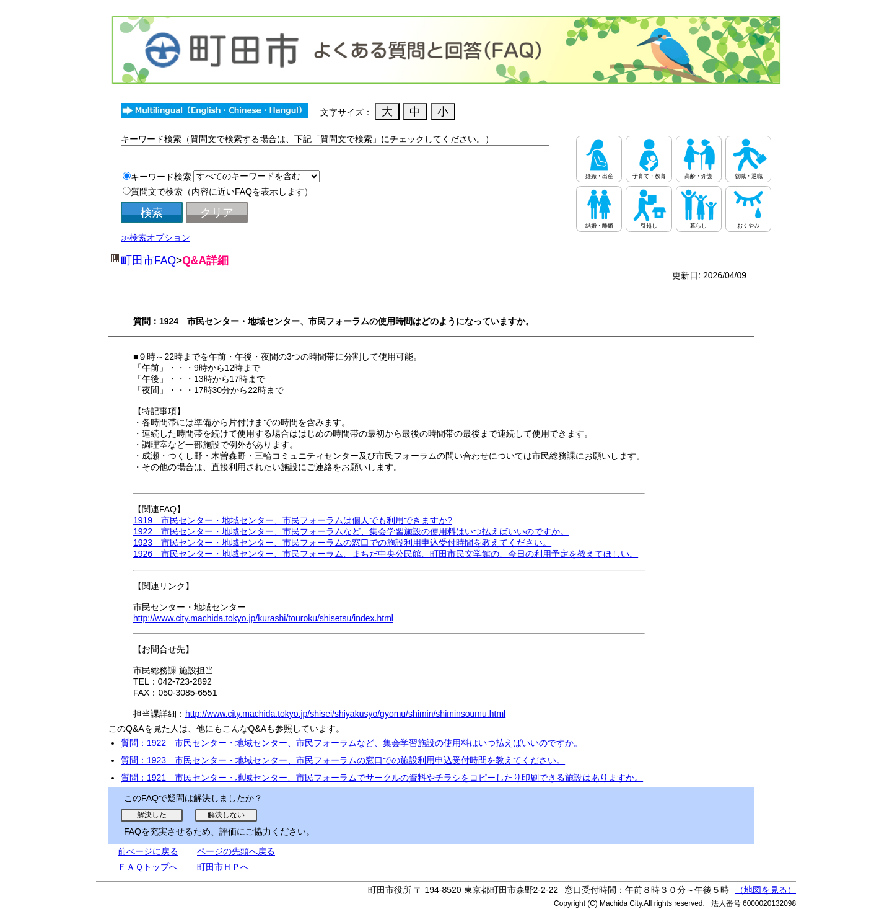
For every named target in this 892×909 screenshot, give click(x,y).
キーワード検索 (161, 177)
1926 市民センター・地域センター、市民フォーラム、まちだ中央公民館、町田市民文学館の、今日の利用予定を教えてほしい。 (385, 554)
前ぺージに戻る (148, 851)
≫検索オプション (155, 237)
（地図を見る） (765, 890)
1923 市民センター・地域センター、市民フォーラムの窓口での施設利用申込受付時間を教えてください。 (342, 543)
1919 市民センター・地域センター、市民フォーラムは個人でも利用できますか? (292, 520)
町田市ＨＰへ (223, 867)
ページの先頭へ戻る (236, 851)
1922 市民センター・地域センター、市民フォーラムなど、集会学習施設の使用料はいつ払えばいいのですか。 (351, 531)
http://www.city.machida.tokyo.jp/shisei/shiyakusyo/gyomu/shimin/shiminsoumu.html (345, 714)
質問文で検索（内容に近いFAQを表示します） (222, 192)
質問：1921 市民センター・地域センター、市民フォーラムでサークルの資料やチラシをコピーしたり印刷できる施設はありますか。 (382, 778)
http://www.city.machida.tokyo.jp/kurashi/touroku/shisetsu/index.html (263, 618)
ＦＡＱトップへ (148, 867)
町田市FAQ (148, 260)
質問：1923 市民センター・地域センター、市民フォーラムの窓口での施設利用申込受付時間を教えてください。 (343, 760)
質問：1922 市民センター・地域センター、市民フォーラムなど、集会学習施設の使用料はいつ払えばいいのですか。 (351, 743)
